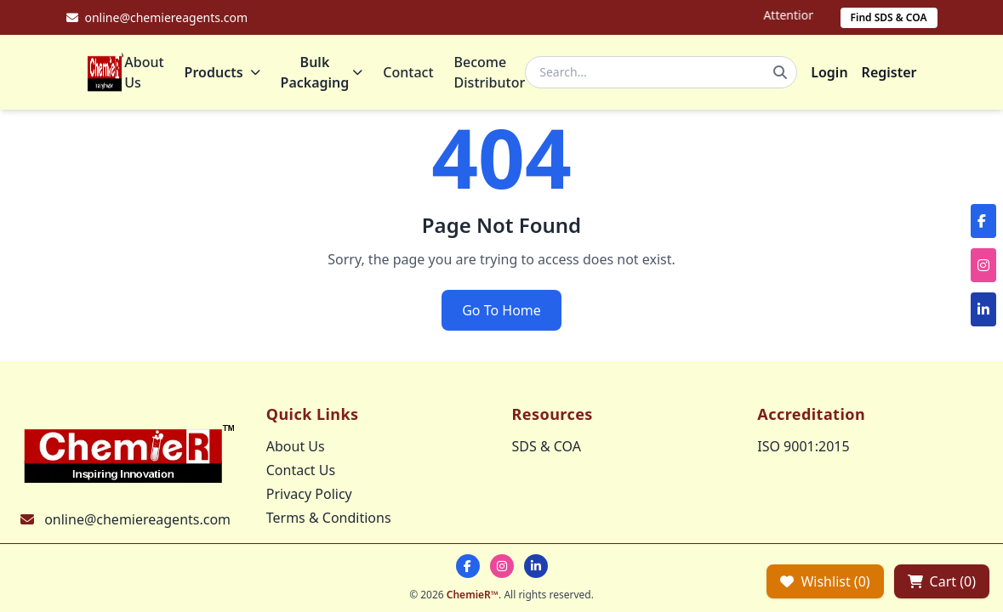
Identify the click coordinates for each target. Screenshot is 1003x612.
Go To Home (501, 310)
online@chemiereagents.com (137, 519)
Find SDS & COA (889, 17)
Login (829, 72)
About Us (143, 72)
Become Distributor (490, 72)
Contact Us (300, 470)
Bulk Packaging (322, 72)
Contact (408, 72)
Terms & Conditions (328, 517)
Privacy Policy (309, 493)
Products (222, 72)
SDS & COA (546, 446)
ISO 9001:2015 (803, 446)
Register (889, 72)
